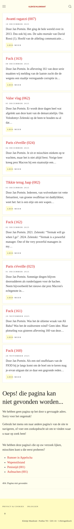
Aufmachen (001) (17, 471)
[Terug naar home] (37, 6)
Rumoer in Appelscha (19, 457)
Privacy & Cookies (13, 506)
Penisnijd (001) (16, 467)
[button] (4, 6)
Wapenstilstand (16, 462)
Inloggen (32, 506)
